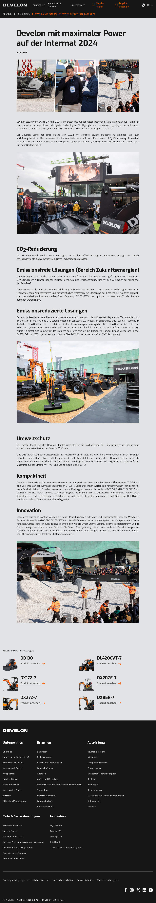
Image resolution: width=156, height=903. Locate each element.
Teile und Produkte (12, 825)
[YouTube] (150, 890)
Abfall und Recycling (47, 779)
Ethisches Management (15, 801)
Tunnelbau (42, 790)
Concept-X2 (56, 836)
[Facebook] (125, 890)
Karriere (7, 795)
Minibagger (93, 757)
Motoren (92, 806)
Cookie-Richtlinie (85, 880)
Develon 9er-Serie (96, 751)
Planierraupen (95, 768)
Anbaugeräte (94, 801)
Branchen (44, 742)
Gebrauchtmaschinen (13, 858)
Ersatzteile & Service (54, 5)
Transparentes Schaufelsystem (66, 847)
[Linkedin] (144, 890)
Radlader (92, 779)
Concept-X (55, 831)
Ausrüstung (39, 5)
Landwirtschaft (45, 801)
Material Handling (46, 795)
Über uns (7, 751)
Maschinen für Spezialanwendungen (106, 795)
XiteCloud (55, 842)
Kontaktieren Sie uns (13, 762)
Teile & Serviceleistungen (21, 816)
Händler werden (11, 784)
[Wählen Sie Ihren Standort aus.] (143, 5)
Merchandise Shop (12, 790)
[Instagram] (131, 890)
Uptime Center (10, 831)
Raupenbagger (95, 790)
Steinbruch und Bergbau (49, 762)
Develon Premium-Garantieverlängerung (23, 842)
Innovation (58, 816)
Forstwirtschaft (45, 806)
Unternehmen (78, 5)
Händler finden (99, 5)
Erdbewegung (44, 757)
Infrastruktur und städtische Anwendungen (59, 784)
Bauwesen (42, 751)
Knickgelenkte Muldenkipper (102, 773)
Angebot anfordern (122, 5)
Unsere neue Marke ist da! (16, 757)
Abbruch (41, 773)
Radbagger (93, 784)
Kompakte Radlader (97, 762)
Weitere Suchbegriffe (108, 880)
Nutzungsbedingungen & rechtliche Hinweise (26, 880)
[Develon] (15, 5)
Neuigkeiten (9, 773)
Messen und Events (12, 768)
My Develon (56, 825)
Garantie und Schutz (13, 836)
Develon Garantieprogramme (17, 847)
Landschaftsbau (45, 768)
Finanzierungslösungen (15, 853)
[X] (138, 890)
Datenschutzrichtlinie (63, 880)
